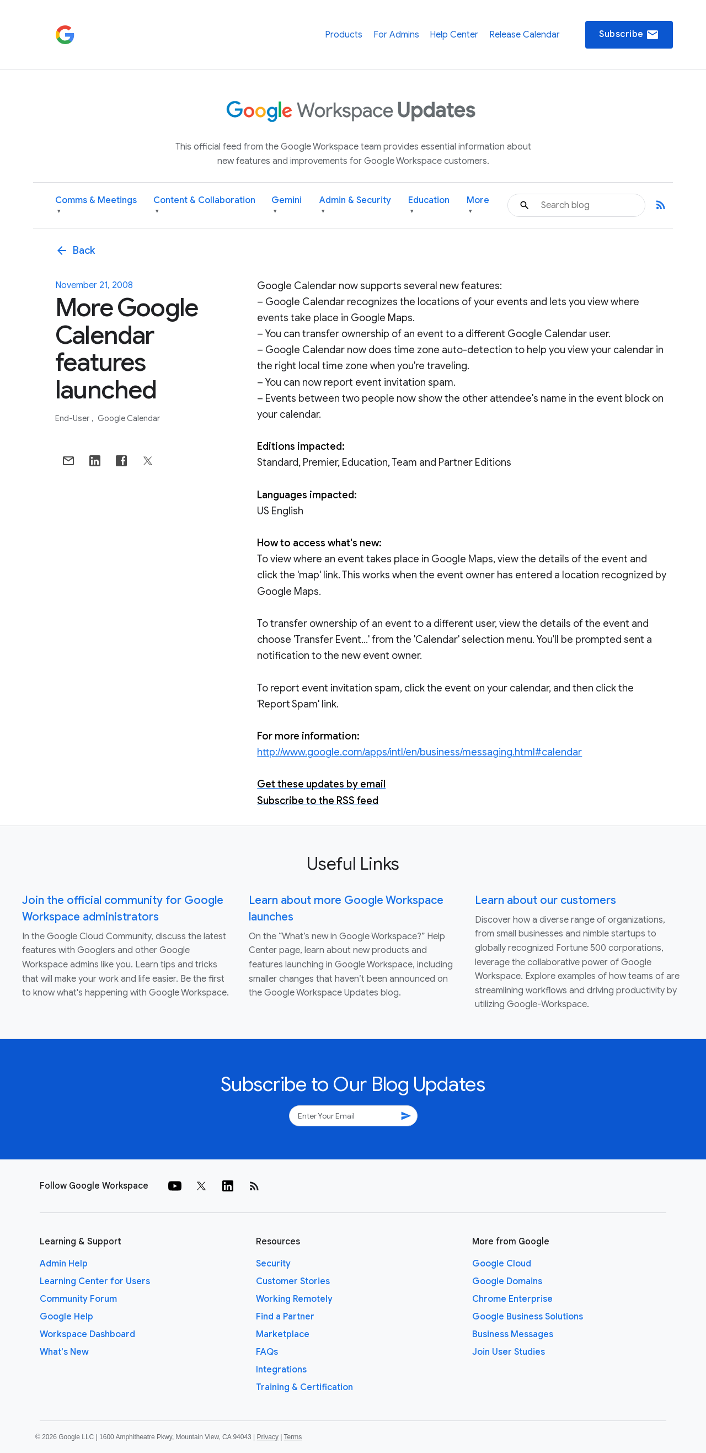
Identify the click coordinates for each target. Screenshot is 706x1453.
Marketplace (282, 1334)
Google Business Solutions (527, 1316)
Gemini (286, 205)
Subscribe (629, 34)
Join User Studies (508, 1352)
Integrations (281, 1369)
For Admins (396, 34)
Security (273, 1263)
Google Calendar (129, 418)
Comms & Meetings (96, 205)
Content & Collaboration (204, 205)
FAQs (267, 1352)
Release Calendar (524, 34)
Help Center (454, 34)
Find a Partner (285, 1316)
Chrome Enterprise (512, 1299)
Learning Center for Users (95, 1281)
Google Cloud (501, 1263)
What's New (64, 1352)
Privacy (268, 1437)
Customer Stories (293, 1281)
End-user (73, 418)
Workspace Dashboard (87, 1334)
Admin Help (64, 1263)
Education (429, 205)
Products (343, 34)
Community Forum (78, 1299)
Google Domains (507, 1281)
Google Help (66, 1316)
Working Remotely (294, 1299)
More (478, 205)
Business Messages (512, 1334)
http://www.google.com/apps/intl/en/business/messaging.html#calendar (419, 752)
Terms (293, 1437)
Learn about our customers (545, 900)
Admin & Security (355, 205)
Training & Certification (304, 1387)
